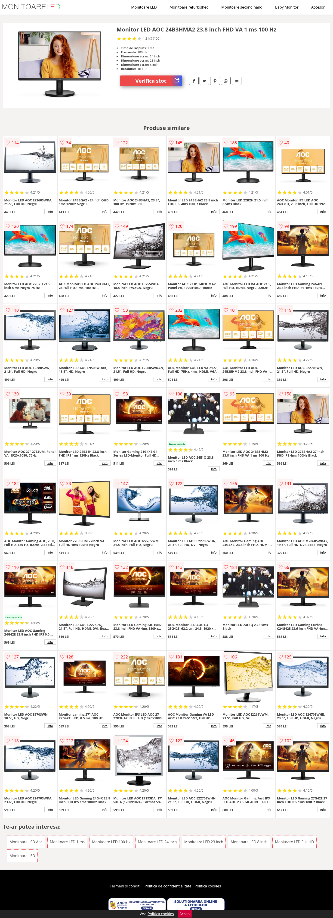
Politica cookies (208, 886)
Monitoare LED (144, 7)
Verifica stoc (159, 80)
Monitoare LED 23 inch (203, 841)
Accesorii (319, 7)
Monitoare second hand (241, 7)
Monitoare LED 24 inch (157, 841)
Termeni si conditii (126, 886)
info (50, 212)
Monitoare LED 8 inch (249, 841)
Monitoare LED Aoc (25, 841)
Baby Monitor (287, 7)
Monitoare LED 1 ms (67, 841)
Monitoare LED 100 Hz (111, 841)
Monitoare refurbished (189, 7)
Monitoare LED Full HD (294, 841)
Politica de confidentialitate (168, 886)
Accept (185, 913)
